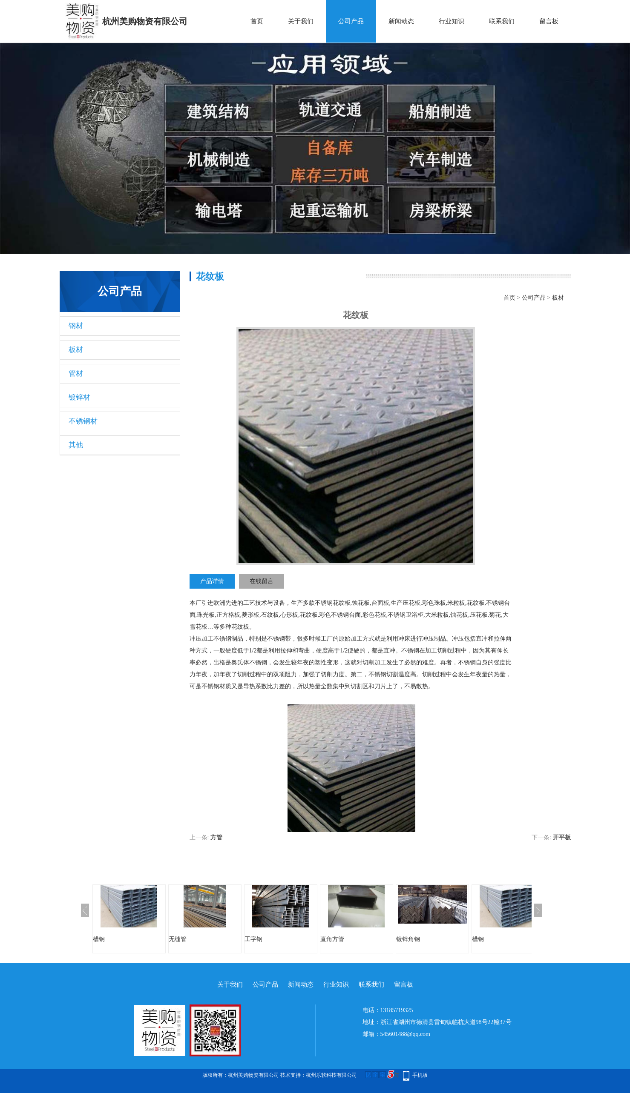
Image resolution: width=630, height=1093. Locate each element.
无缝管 (178, 939)
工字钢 (253, 939)
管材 (76, 373)
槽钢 (99, 939)
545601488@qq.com (405, 1034)
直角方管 (332, 939)
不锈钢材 (83, 421)
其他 (76, 445)
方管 (216, 837)
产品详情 (212, 581)
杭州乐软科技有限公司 (331, 1075)
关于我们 (301, 21)
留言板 (548, 21)
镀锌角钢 (408, 939)
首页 (256, 21)
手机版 (420, 1075)
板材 (76, 350)
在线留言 (261, 581)
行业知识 (451, 21)
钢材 (76, 326)
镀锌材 (79, 397)
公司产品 (351, 21)
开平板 (562, 837)
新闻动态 (401, 21)
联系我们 (502, 21)
